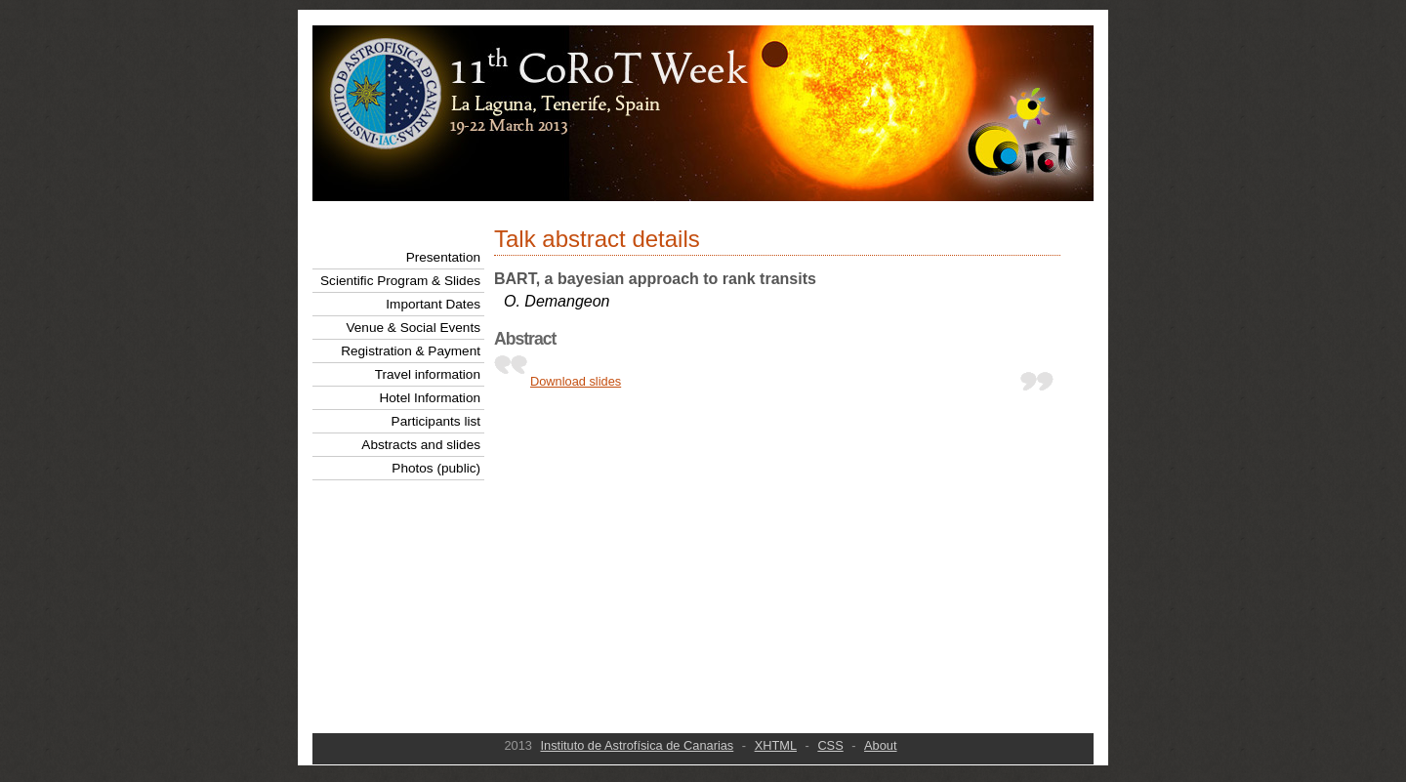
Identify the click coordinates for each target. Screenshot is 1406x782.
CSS (830, 745)
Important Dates (433, 304)
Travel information (427, 374)
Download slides (575, 381)
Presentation (443, 257)
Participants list (436, 421)
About (880, 745)
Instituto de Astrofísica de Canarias (637, 745)
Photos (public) (436, 468)
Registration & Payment (410, 351)
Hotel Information (429, 398)
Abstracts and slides (420, 444)
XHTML (776, 745)
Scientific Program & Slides (400, 280)
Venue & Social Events (413, 327)
